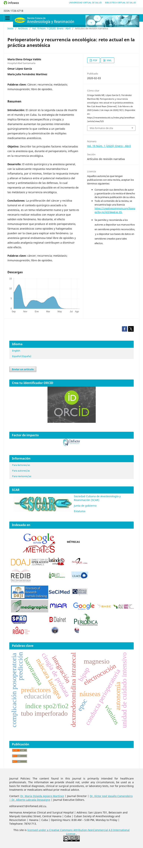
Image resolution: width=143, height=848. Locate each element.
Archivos (23, 28)
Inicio (10, 28)
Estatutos (79, 511)
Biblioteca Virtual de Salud (120, 2)
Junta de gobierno (85, 505)
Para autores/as (21, 470)
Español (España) (21, 356)
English (16, 350)
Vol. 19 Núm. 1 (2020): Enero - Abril (51, 28)
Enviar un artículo (23, 369)
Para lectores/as (21, 465)
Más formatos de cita (101, 128)
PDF (94, 60)
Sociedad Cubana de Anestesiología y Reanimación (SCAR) (97, 498)
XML (109, 60)
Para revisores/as (21, 476)
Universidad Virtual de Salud (85, 2)
